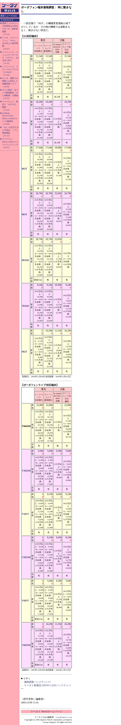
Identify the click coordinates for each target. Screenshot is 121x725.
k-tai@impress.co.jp (64, 717)
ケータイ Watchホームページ (46, 711)
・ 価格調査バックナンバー (36, 682)
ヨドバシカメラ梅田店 (67, 47)
